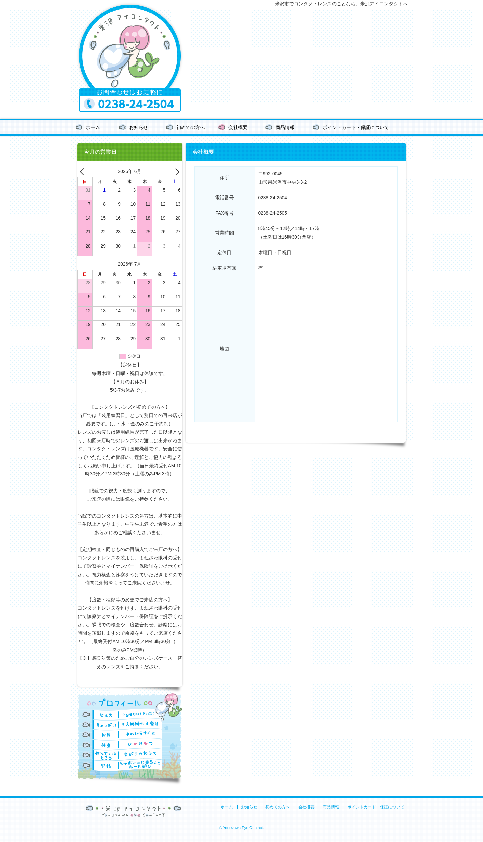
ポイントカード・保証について (356, 127)
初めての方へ (190, 127)
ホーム (93, 127)
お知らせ (138, 127)
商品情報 (285, 127)
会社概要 (237, 127)
